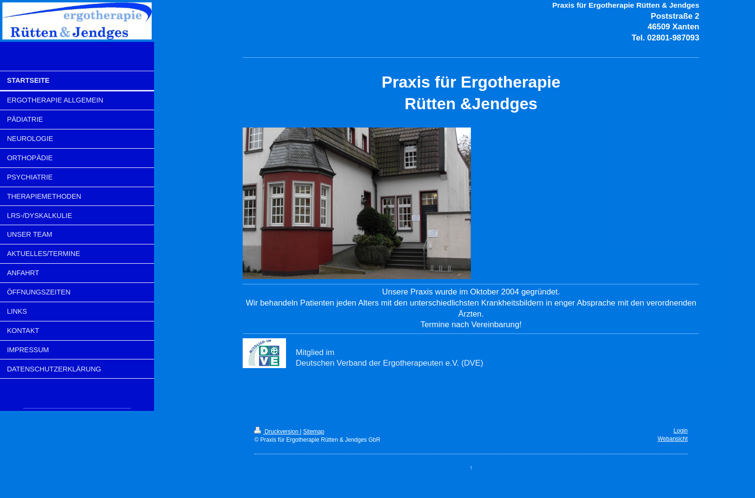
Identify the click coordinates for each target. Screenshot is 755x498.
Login (681, 430)
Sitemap (313, 431)
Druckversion (277, 431)
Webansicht (673, 438)
